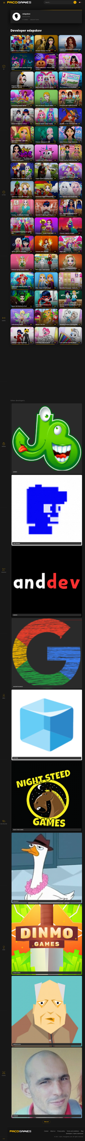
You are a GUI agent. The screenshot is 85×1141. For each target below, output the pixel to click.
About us (52, 1131)
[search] (75, 2)
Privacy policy (61, 1131)
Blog (82, 1131)
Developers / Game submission (74, 1133)
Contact (46, 1131)
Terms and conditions (73, 1131)
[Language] (80, 2)
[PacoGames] (20, 1131)
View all (46, 1121)
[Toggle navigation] (4, 3)
